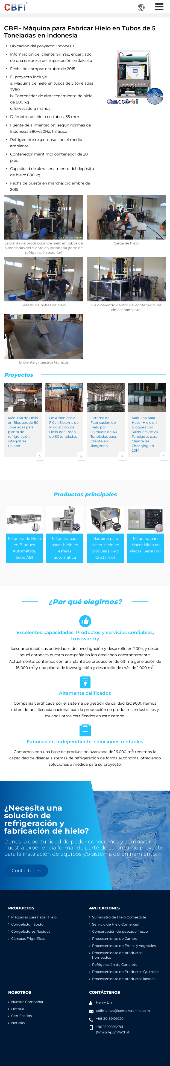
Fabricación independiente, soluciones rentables (85, 733)
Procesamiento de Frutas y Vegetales (124, 946)
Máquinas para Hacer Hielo (34, 917)
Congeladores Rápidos (30, 931)
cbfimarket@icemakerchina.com (123, 1011)
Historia (17, 1009)
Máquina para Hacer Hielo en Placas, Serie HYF (145, 545)
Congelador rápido (27, 924)
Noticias (18, 1023)
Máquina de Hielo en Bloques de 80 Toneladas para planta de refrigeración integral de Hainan (23, 432)
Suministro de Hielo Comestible (119, 917)
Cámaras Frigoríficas (28, 939)
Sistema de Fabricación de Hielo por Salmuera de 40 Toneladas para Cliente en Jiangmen (103, 432)
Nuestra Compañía (27, 1002)
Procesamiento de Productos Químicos (125, 972)
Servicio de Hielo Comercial (115, 924)
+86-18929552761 (109, 1027)
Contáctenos (104, 992)
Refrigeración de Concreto (114, 965)
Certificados (21, 1016)
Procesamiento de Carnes (114, 939)
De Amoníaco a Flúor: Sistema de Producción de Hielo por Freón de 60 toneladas (64, 427)
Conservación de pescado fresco (120, 931)
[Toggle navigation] (159, 6)
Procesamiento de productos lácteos (123, 979)
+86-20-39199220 (110, 1018)
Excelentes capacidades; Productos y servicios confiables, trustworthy (85, 627)
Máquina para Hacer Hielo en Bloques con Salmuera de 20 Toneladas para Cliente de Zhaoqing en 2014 (145, 434)
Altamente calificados (85, 685)
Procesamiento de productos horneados (117, 955)
